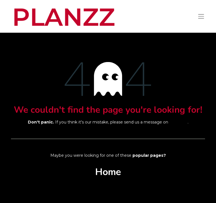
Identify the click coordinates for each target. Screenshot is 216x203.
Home (108, 172)
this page (178, 122)
